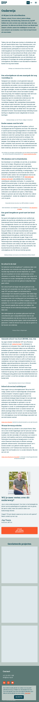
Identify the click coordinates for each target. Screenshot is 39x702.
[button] (36, 2)
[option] (31, 2)
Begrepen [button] (18, 697)
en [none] (31, 2)
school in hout (16, 344)
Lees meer (27, 693)
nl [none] (28, 2)
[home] (5, 2)
